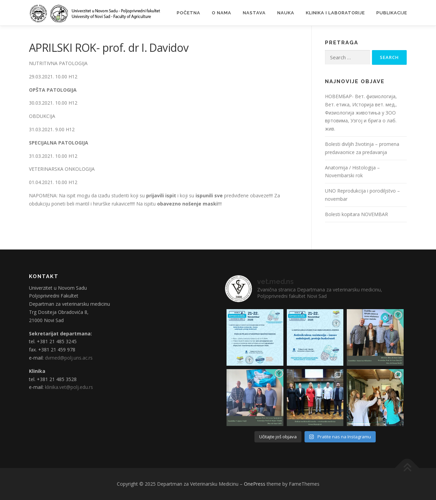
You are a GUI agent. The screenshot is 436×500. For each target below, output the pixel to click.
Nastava (254, 12)
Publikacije (391, 12)
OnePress (254, 484)
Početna (188, 12)
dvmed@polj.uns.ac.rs (69, 357)
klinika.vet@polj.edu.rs (69, 387)
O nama (221, 12)
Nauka (285, 12)
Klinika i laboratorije (335, 12)
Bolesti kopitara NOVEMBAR (356, 214)
